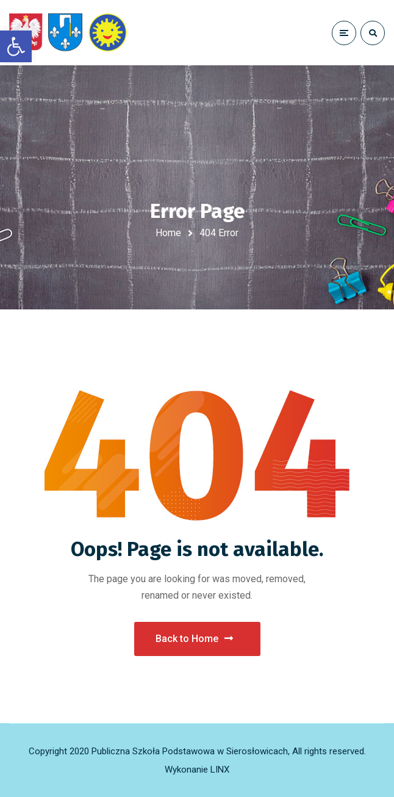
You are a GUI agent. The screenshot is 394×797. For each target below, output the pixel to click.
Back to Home (194, 638)
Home (168, 233)
